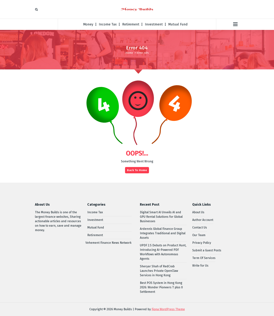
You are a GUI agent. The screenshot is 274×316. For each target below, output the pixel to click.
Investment (154, 24)
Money (88, 24)
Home (129, 52)
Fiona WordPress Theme (168, 309)
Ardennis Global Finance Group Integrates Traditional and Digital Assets (162, 233)
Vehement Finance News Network (108, 242)
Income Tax (108, 24)
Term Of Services (203, 258)
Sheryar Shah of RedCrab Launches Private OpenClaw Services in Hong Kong (159, 271)
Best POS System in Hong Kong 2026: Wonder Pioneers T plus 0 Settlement (161, 287)
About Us (198, 212)
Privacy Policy (201, 242)
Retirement (130, 24)
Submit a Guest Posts (206, 250)
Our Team (198, 235)
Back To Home (137, 170)
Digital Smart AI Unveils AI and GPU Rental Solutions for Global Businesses (161, 216)
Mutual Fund (178, 24)
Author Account (202, 220)
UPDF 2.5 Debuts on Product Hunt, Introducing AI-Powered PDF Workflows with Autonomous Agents (163, 252)
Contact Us (199, 227)
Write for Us (200, 265)
